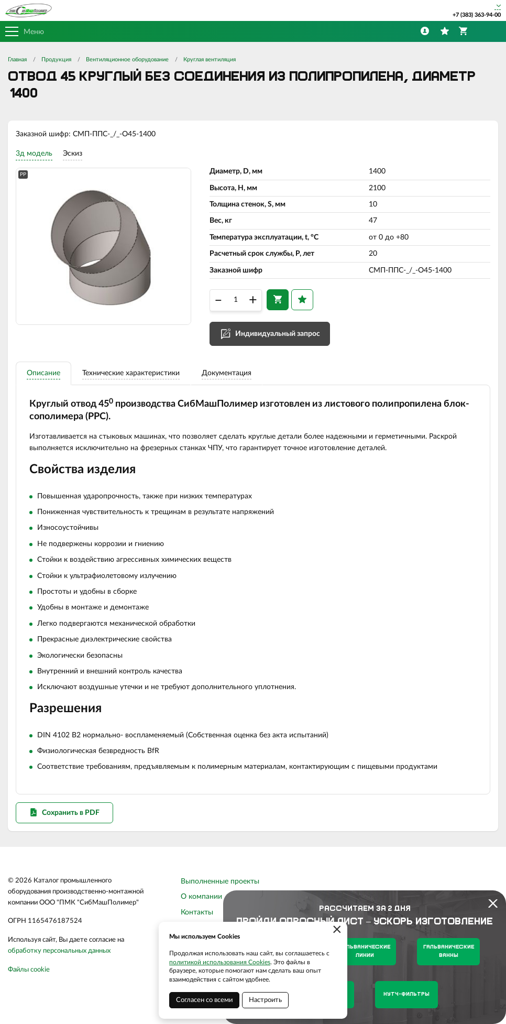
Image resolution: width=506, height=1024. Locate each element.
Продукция (56, 59)
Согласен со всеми (204, 1000)
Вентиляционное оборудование (127, 59)
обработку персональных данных (59, 950)
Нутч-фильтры (406, 994)
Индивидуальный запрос (277, 333)
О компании (201, 896)
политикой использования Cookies (219, 962)
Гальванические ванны (448, 951)
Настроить (265, 1000)
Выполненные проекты (220, 881)
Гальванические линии (364, 951)
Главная (17, 59)
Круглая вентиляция (209, 59)
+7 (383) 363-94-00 (477, 15)
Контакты (197, 912)
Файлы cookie (29, 969)
